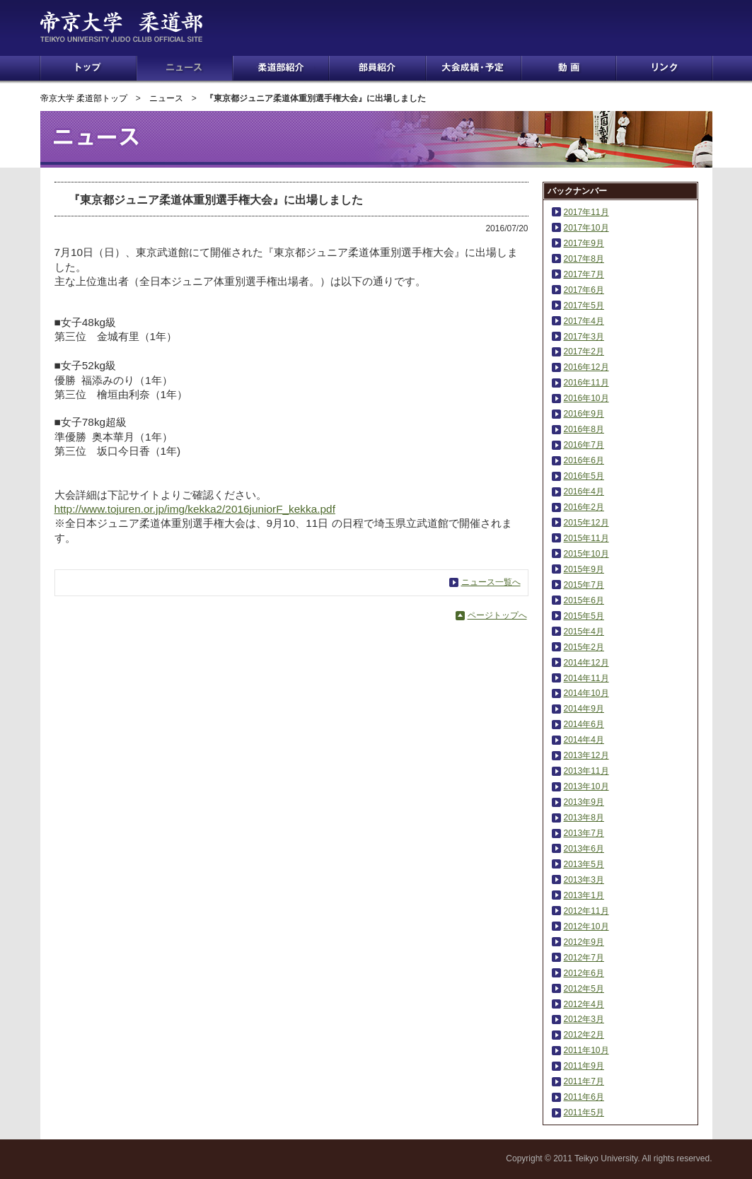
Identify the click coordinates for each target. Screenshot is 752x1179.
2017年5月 (584, 305)
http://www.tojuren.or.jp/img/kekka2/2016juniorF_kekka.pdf (194, 509)
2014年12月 (586, 663)
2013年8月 (584, 818)
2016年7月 (584, 445)
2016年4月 (584, 491)
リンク (664, 68)
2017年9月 (584, 243)
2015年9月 (584, 569)
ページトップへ (497, 615)
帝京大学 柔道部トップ (83, 98)
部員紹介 (377, 68)
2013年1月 (584, 895)
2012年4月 (584, 1004)
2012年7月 (584, 958)
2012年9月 (584, 942)
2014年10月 (586, 693)
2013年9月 (584, 802)
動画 (568, 68)
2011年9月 (584, 1066)
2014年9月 (584, 709)
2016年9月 (584, 414)
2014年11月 (586, 678)
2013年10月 (586, 786)
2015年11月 (586, 538)
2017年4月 (584, 321)
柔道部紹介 (281, 68)
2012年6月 (584, 973)
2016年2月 (584, 507)
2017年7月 (584, 274)
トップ (88, 68)
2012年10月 (586, 926)
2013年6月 (584, 849)
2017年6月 (584, 290)
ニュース (185, 68)
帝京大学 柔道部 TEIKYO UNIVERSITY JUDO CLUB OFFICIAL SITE (140, 27)
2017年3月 (584, 337)
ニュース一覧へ (491, 582)
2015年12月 (586, 523)
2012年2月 (584, 1035)
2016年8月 (584, 429)
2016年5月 (584, 476)
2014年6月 (584, 724)
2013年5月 (584, 864)
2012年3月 (584, 1019)
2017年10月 (586, 228)
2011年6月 (584, 1097)
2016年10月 (586, 398)
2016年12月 (586, 367)
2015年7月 (584, 585)
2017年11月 (586, 212)
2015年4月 (584, 632)
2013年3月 (584, 880)
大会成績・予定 (473, 68)
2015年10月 (586, 554)
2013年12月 (586, 755)
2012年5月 (584, 989)
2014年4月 (584, 740)
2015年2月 (584, 647)
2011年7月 (584, 1081)
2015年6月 (584, 600)
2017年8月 (584, 259)
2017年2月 (584, 351)
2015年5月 (584, 616)
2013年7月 (584, 833)
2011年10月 (586, 1050)
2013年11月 (586, 771)
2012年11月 (586, 911)
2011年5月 (584, 1112)
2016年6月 (584, 460)
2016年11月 (586, 383)
